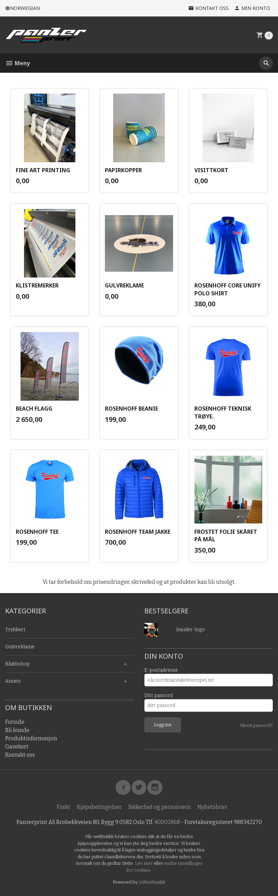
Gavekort (16, 746)
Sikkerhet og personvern (159, 807)
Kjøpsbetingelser (99, 807)
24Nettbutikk (152, 882)
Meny (17, 63)
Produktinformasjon (31, 738)
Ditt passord (158, 695)
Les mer (144, 863)
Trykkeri (15, 630)
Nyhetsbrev (212, 807)
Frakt (63, 807)
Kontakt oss (20, 755)
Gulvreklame (20, 647)
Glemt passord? (256, 725)
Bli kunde (17, 730)
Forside (14, 722)
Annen (13, 681)
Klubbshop (17, 664)
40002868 (167, 822)
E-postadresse (161, 670)
